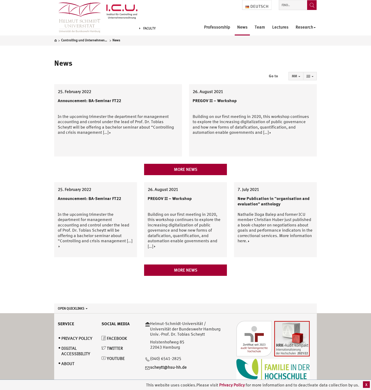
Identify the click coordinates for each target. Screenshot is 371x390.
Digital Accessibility (75, 351)
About (67, 363)
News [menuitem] (242, 27)
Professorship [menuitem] (217, 27)
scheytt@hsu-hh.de (168, 367)
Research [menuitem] (306, 27)
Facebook (114, 338)
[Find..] (312, 5)
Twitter (112, 348)
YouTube (113, 358)
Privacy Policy (232, 384)
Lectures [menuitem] (280, 27)
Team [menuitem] (260, 27)
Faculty (147, 28)
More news (185, 169)
